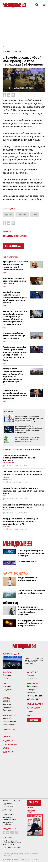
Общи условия (8, 814)
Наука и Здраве (35, 704)
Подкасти (8, 740)
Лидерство (7, 718)
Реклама (30, 675)
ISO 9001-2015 (8, 807)
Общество (7, 678)
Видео (30, 715)
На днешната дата (35, 696)
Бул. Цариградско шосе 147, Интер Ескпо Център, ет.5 (12, 842)
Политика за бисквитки (8, 823)
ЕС (4, 693)
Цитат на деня (33, 699)
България (8, 672)
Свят (5, 47)
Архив (6, 748)
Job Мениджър (9, 724)
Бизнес (6, 698)
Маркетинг (32, 672)
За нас (5, 801)
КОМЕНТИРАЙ (13, 246)
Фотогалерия (33, 686)
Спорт (30, 711)
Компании (7, 704)
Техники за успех (10, 721)
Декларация (7, 810)
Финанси (6, 701)
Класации (31, 690)
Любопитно (33, 683)
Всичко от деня (11, 654)
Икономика (7, 710)
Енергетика (8, 707)
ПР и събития (33, 678)
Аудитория (7, 804)
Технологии (9, 729)
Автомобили (33, 708)
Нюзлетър (33, 720)
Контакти (8, 752)
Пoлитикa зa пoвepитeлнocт (9, 818)
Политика (7, 675)
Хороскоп (31, 693)
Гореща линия (10, 744)
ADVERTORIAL (9, 411)
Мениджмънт (10, 715)
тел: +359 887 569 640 (11, 847)
